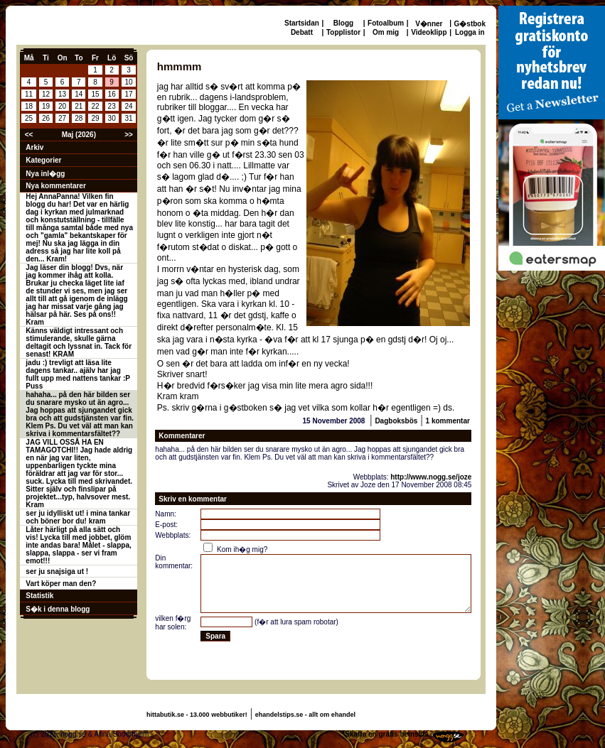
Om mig (386, 32)
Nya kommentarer (55, 186)
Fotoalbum (386, 23)
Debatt (302, 32)
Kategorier (43, 160)
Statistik (39, 596)
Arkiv (34, 147)
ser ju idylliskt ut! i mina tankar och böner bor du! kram (78, 517)
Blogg (343, 23)
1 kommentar (448, 421)
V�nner (428, 24)
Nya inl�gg (45, 174)
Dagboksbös (396, 421)
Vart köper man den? (61, 583)
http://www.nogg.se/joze (430, 477)
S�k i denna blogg (58, 609)
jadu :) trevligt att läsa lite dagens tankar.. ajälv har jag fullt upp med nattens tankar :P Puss (78, 374)
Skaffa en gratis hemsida (387, 734)
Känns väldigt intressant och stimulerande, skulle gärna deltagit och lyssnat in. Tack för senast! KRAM (79, 342)
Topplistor (343, 32)
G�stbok (470, 24)
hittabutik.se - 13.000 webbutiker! (196, 714)
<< (29, 135)
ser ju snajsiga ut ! (57, 571)
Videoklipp (428, 32)
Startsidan (301, 23)
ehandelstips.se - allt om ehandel (305, 714)
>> (128, 135)
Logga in (470, 32)
